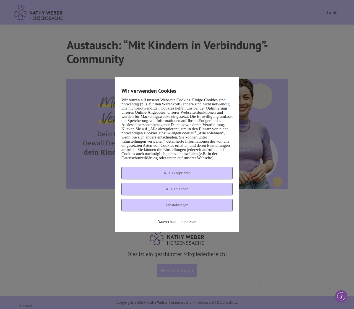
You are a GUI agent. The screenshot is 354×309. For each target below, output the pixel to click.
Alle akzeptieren (177, 173)
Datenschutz (167, 221)
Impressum (187, 221)
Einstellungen (177, 205)
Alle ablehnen (177, 189)
